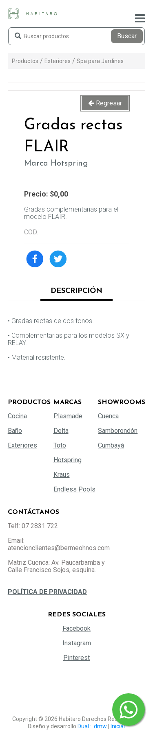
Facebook (76, 628)
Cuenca (108, 416)
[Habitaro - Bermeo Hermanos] (32, 13)
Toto (59, 445)
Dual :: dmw (92, 726)
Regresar (109, 103)
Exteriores (57, 61)
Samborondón (117, 431)
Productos (25, 61)
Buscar (127, 36)
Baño (15, 431)
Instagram (76, 643)
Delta (61, 431)
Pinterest (76, 658)
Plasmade (67, 416)
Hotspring (67, 460)
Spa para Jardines (100, 61)
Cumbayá (111, 445)
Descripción (76, 291)
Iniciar (118, 726)
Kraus (61, 474)
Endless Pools (74, 489)
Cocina (17, 416)
